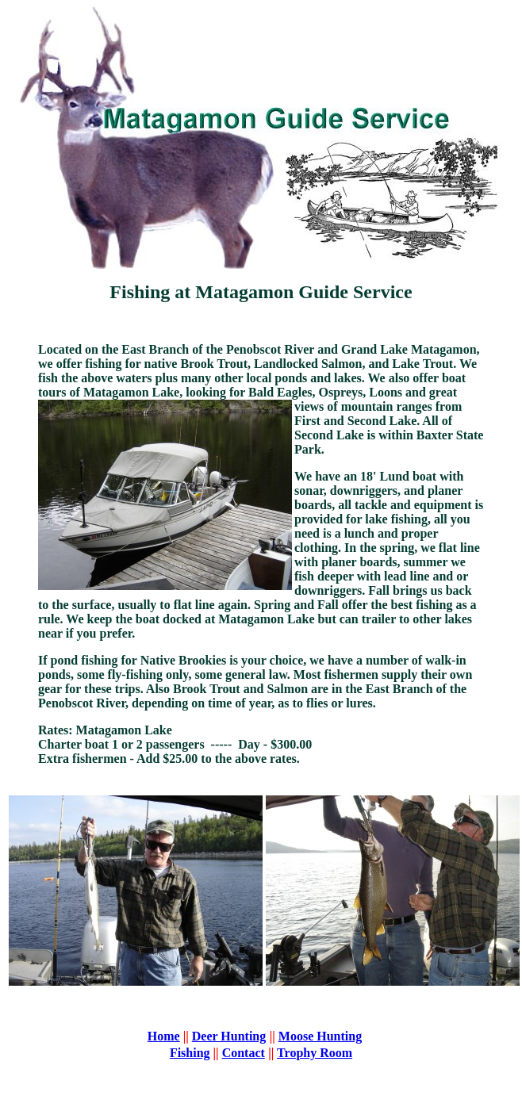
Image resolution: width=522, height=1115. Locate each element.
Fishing (190, 1052)
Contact (243, 1052)
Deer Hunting (229, 1036)
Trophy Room (314, 1052)
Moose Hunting (320, 1036)
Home (164, 1036)
